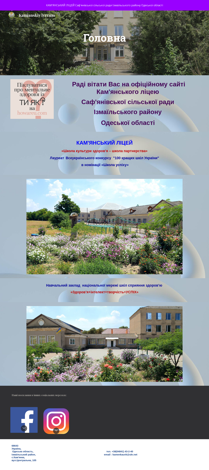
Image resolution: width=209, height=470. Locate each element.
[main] (104, 42)
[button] (24, 428)
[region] (104, 5)
